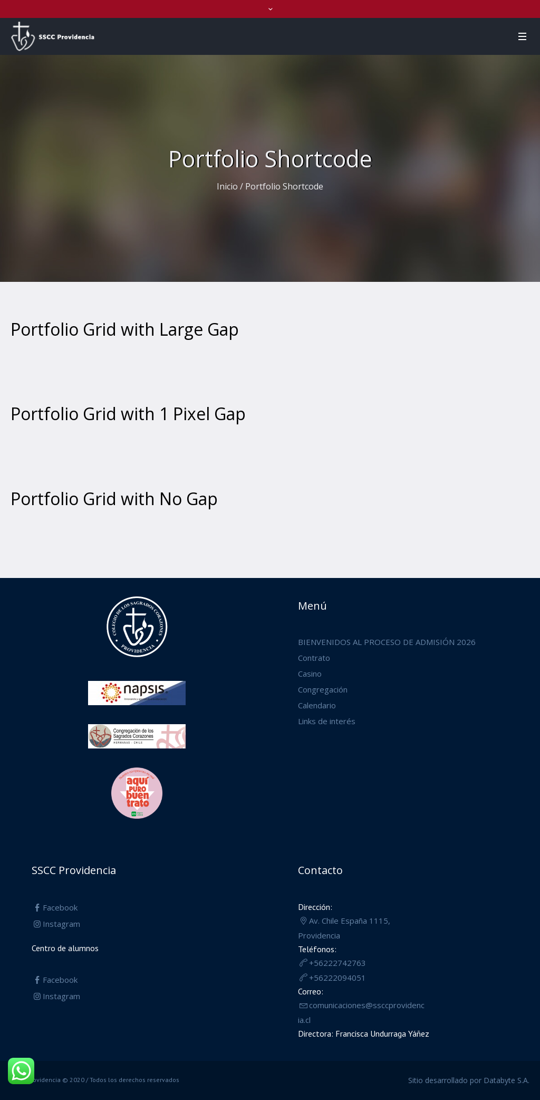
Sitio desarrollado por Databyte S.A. (468, 1080)
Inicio (227, 186)
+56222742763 (337, 962)
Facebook (60, 907)
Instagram (61, 923)
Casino (310, 673)
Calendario (317, 705)
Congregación (323, 689)
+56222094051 (337, 977)
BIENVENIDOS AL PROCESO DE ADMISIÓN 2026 (387, 642)
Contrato (314, 657)
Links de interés (326, 721)
